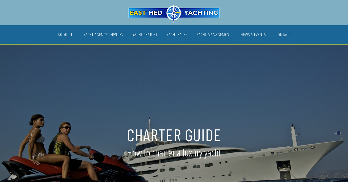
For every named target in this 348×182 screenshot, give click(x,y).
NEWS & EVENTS (253, 35)
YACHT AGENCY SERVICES (104, 35)
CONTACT (282, 35)
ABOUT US (66, 35)
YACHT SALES (177, 35)
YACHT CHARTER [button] (145, 35)
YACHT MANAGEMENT (214, 35)
